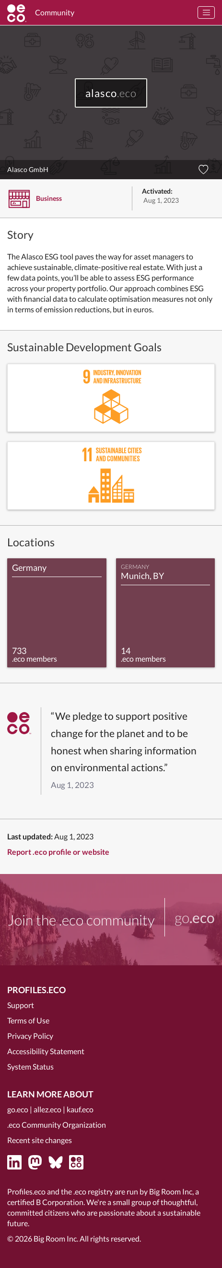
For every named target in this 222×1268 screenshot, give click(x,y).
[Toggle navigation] (206, 12)
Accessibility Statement (45, 1051)
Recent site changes (39, 1140)
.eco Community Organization (56, 1124)
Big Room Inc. (56, 1238)
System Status (30, 1066)
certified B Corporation (45, 1201)
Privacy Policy (30, 1035)
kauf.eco (80, 1109)
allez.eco (47, 1109)
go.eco (17, 1109)
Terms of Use (28, 1020)
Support (20, 1004)
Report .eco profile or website (58, 851)
